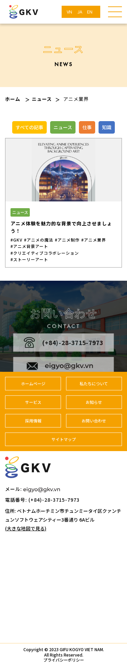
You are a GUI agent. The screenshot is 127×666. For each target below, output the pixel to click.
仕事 (87, 127)
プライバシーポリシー (63, 660)
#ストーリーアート (29, 259)
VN (69, 11)
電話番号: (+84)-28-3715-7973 (42, 499)
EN (89, 11)
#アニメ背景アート (29, 246)
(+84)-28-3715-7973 (63, 347)
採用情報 (33, 420)
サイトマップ (63, 439)
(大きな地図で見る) (25, 528)
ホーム (12, 98)
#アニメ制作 (67, 240)
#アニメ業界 (93, 240)
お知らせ (94, 402)
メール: (32, 488)
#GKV (16, 240)
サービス (33, 402)
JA (79, 11)
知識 (106, 127)
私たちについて (94, 383)
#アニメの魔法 (38, 240)
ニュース (42, 98)
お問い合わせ (94, 420)
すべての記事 (29, 127)
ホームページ (33, 383)
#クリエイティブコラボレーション (44, 253)
